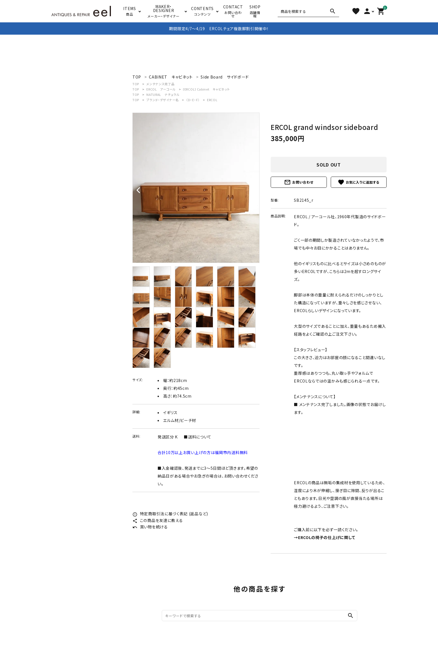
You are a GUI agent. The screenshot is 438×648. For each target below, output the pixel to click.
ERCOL (161, 89)
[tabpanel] (196, 188)
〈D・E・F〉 (193, 100)
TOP (135, 84)
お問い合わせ (298, 182)
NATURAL (162, 94)
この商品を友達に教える (157, 520)
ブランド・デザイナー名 (162, 100)
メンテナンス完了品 (160, 84)
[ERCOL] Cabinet (206, 89)
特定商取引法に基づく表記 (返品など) (170, 513)
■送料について (197, 437)
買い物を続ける (150, 527)
